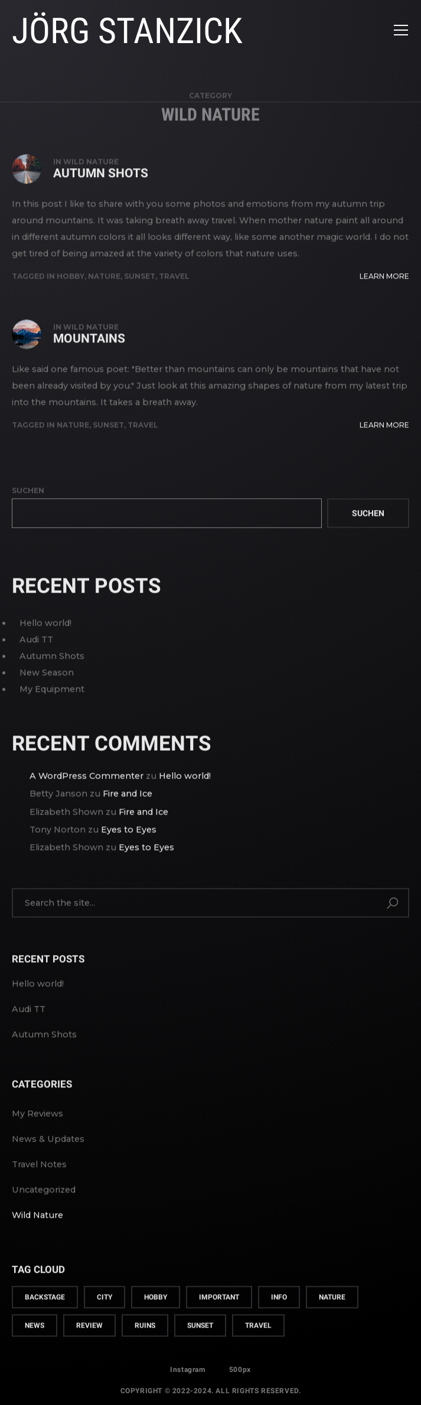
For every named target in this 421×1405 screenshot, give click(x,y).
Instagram (187, 1373)
